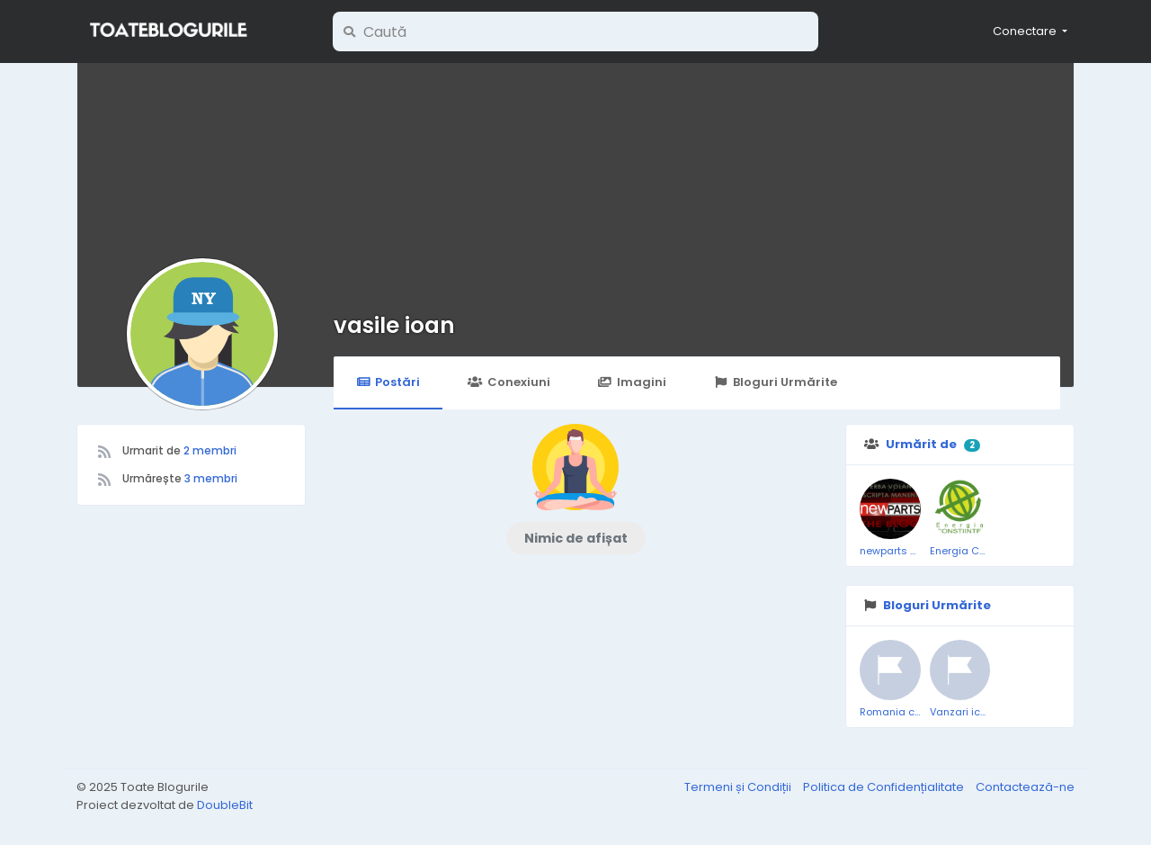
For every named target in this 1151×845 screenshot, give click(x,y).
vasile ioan (394, 325)
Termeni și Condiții (739, 787)
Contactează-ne (1025, 787)
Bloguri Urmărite (775, 382)
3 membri (210, 478)
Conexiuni (508, 382)
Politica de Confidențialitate (885, 787)
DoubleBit (225, 805)
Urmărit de (921, 444)
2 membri (209, 450)
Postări (388, 382)
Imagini (632, 382)
